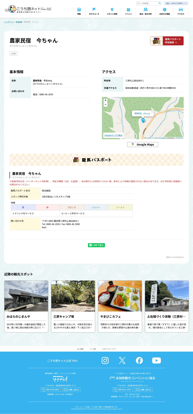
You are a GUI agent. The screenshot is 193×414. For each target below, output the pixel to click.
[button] (143, 120)
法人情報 (80, 349)
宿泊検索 (19, 22)
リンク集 (92, 349)
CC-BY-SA (179, 138)
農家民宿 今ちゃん (142, 113)
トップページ (9, 22)
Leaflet (147, 138)
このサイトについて (109, 349)
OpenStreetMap (160, 138)
